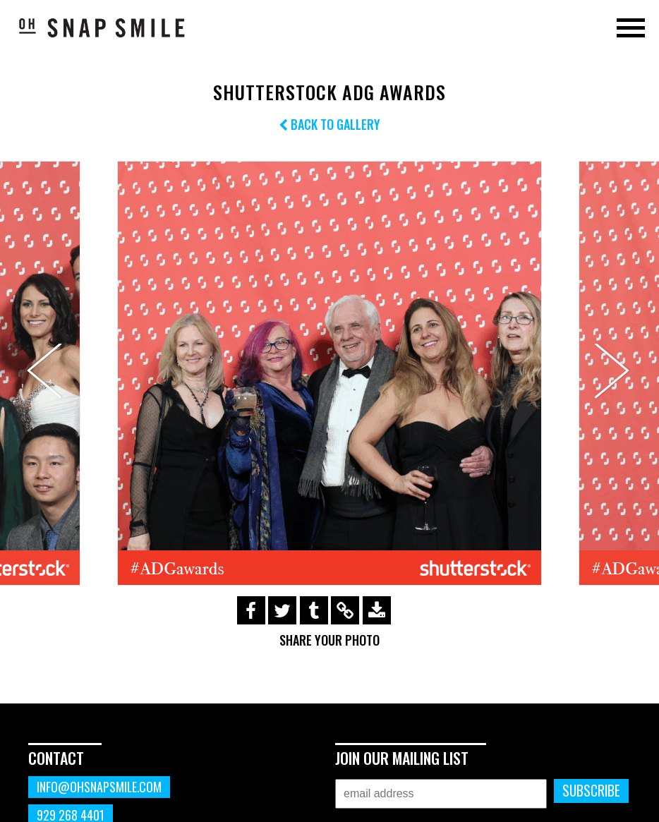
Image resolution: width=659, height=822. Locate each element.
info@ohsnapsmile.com (99, 787)
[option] (329, 373)
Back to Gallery (329, 124)
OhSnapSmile (102, 27)
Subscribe (591, 790)
